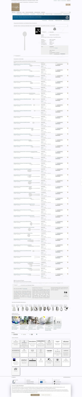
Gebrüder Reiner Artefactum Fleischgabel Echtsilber (27, 163)
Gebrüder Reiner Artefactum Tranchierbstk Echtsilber (27, 268)
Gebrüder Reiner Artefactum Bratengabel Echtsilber (27, 274)
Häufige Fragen (30, 381)
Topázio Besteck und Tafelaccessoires (57, 342)
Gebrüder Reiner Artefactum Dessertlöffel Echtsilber (27, 81)
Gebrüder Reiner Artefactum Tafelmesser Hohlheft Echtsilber (27, 75)
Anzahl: (51, 53)
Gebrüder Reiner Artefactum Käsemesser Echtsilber (27, 209)
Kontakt (28, 380)
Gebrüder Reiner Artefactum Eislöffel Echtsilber (27, 122)
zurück (14, 377)
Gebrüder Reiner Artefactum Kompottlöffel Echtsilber (27, 186)
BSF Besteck (15, 369)
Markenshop (45, 20)
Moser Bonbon (16, 321)
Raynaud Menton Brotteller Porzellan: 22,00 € (40, 327)
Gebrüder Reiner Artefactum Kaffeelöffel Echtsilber (27, 99)
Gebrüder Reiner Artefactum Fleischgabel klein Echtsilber (27, 157)
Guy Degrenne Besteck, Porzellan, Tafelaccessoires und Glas (57, 352)
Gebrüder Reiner (25, 2)
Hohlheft (41, 289)
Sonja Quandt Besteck (24, 351)
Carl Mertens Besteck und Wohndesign (49, 361)
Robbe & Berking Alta (32, 321)
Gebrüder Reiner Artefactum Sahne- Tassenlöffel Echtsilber (27, 128)
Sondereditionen (31, 2)
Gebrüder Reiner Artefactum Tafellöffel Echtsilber (27, 64)
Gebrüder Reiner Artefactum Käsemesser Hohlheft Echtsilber (27, 215)
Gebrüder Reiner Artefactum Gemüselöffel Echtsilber (27, 169)
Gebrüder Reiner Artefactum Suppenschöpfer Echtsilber (27, 233)
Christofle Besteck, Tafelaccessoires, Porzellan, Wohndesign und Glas (41, 343)
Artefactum (36, 2)
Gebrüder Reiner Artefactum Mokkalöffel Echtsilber (27, 110)
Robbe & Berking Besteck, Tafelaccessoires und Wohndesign (32, 343)
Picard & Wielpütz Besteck (32, 360)
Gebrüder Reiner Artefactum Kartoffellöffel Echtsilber (27, 180)
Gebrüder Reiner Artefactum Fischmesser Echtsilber (27, 139)
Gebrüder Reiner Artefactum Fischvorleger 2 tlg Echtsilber (27, 262)
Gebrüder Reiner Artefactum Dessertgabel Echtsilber (27, 87)
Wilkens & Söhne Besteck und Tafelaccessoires (66, 342)
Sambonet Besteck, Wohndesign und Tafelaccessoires (66, 352)
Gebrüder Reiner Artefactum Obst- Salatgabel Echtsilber (27, 145)
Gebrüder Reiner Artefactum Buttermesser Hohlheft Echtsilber (27, 204)
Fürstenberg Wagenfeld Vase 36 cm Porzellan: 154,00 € (57, 327)
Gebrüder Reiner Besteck (32, 351)
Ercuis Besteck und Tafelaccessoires (49, 342)
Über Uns (59, 0)
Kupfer (26, 293)
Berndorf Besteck (49, 351)
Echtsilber (25, 288)
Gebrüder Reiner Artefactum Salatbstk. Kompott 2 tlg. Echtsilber (27, 192)
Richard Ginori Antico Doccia (49, 321)
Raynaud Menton (41, 321)
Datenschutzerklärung (30, 392)
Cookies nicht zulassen (45, 394)
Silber (17, 292)
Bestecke (15, 2)
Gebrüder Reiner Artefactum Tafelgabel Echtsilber (27, 69)
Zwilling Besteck (57, 360)
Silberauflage (51, 20)
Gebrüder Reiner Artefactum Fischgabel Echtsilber (27, 134)
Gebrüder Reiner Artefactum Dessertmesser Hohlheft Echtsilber (27, 93)
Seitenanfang (66, 377)
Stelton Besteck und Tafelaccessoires (24, 361)
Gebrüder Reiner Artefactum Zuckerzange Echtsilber (27, 256)
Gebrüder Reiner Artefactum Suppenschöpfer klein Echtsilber (27, 227)
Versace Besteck (41, 360)
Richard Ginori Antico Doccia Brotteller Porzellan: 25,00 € (49, 329)
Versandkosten (30, 383)
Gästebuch (55, 0)
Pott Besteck (41, 351)
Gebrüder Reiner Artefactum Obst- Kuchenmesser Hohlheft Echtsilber (27, 151)
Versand (42, 66)
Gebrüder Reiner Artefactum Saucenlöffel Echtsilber (27, 221)
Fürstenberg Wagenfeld (57, 321)
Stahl (47, 290)
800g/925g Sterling (58, 20)
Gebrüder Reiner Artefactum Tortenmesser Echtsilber (27, 244)
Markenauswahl (20, 2)
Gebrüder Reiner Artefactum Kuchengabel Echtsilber (27, 116)
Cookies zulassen (35, 394)
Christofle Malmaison (24, 321)
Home (12, 2)
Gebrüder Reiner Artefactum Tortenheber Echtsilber (27, 239)
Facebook (57, 381)
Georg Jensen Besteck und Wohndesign (16, 342)
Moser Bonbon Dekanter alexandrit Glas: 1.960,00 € (15, 327)
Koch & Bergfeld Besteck (15, 351)
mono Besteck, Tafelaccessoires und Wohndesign (15, 362)
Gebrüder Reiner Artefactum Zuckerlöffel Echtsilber (27, 250)
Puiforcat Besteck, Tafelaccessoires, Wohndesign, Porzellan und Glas (24, 343)
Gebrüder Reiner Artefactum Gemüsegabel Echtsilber (27, 174)
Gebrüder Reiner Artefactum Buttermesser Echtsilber (27, 198)
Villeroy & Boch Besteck (66, 360)
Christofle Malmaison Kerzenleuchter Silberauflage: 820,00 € (24, 327)
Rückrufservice (63, 0)
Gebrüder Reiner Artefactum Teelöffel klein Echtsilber (27, 104)
